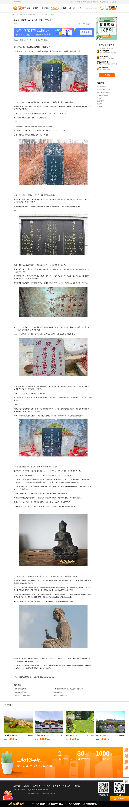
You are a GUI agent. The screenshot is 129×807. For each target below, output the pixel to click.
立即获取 (106, 75)
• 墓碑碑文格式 (57, 692)
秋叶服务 (36, 786)
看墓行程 (77, 2)
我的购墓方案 (104, 2)
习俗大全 (76, 786)
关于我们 (17, 786)
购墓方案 (95, 2)
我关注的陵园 (86, 2)
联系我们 (27, 786)
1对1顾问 (47, 786)
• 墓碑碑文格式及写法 (20, 689)
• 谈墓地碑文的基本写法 (60, 695)
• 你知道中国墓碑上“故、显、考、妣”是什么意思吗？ (68, 689)
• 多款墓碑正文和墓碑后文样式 (23, 695)
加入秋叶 (56, 786)
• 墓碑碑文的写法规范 (20, 692)
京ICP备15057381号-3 (20, 793)
